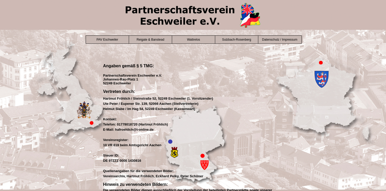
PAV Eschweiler (107, 39)
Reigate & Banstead (150, 39)
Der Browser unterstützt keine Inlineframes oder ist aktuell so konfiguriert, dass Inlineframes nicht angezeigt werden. (193, 126)
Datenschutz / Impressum (279, 39)
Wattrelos (193, 39)
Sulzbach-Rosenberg (236, 39)
